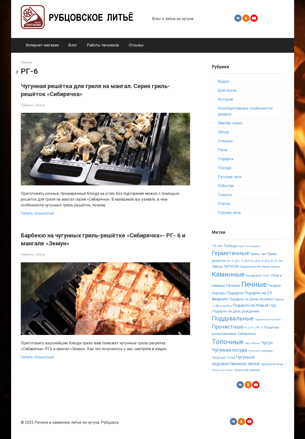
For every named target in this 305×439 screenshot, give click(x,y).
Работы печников (103, 45)
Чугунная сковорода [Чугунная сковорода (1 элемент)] (260, 350)
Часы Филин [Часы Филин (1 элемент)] (252, 343)
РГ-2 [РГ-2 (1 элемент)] (246, 327)
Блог (72, 45)
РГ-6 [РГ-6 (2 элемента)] (259, 327)
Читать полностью (37, 213)
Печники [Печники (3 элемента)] (233, 285)
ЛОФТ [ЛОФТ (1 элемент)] (266, 275)
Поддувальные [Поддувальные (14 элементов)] (233, 318)
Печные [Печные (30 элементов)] (254, 284)
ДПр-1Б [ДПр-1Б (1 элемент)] (259, 261)
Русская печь (230, 176)
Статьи (224, 203)
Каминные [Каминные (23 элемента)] (228, 274)
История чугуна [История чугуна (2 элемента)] (268, 266)
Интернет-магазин (42, 45)
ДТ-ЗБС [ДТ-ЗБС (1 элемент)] (278, 261)
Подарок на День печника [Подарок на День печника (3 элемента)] (251, 299)
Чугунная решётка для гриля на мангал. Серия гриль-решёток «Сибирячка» (102, 89)
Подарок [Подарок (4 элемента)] (235, 292)
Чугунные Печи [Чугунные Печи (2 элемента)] (271, 364)
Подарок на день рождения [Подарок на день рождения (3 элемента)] (235, 311)
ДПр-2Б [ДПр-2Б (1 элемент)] (269, 261)
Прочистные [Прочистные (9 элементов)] (227, 327)
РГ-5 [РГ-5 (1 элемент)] (252, 327)
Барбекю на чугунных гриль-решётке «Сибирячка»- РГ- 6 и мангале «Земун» (88, 239)
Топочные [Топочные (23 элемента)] (228, 342)
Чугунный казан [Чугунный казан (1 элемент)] (222, 370)
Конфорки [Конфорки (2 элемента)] (253, 275)
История (225, 99)
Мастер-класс (230, 123)
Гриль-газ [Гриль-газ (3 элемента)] (258, 254)
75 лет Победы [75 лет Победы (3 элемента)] (225, 246)
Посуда (224, 168)
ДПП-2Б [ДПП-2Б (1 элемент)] (249, 261)
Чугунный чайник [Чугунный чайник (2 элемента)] (247, 370)
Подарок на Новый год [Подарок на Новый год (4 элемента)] (254, 305)
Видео (223, 81)
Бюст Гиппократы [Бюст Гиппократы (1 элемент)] (249, 246)
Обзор (40, 105)
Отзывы (136, 45)
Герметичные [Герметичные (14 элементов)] (230, 253)
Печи (222, 150)
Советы (225, 194)
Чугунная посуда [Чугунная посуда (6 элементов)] (229, 350)
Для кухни (227, 90)
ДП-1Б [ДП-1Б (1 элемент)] (230, 261)
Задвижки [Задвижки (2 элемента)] (248, 266)
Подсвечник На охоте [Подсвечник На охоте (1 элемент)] (268, 319)
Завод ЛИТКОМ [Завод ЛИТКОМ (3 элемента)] (225, 266)
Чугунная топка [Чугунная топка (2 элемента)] (223, 357)
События (226, 185)
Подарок (226, 159)
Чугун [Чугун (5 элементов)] (267, 342)
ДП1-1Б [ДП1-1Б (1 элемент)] (239, 261)
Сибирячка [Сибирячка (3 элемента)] (247, 334)
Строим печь (229, 212)
